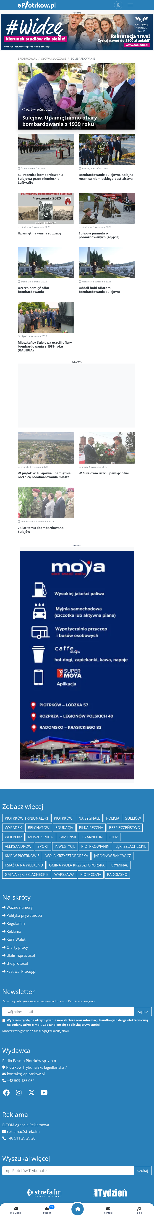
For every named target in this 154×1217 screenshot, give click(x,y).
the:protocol (17, 963)
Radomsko (117, 874)
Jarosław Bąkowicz (112, 855)
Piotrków (63, 818)
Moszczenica (40, 837)
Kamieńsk (67, 837)
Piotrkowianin (95, 846)
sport (43, 846)
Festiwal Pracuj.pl (21, 971)
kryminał (119, 865)
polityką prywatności (84, 1025)
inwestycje (65, 846)
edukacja (64, 827)
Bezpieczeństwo (124, 827)
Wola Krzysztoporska (66, 855)
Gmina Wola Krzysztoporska (76, 865)
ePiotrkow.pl (27, 59)
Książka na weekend (24, 865)
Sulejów (133, 818)
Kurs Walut (16, 939)
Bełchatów (39, 827)
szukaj (142, 1170)
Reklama (14, 931)
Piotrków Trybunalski (26, 818)
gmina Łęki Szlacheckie (26, 874)
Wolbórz (13, 837)
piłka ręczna (91, 827)
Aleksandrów (18, 846)
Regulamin (16, 923)
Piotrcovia (90, 874)
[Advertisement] (76, 396)
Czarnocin (92, 837)
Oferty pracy (17, 947)
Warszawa (64, 874)
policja (112, 818)
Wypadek (13, 827)
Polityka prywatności (24, 915)
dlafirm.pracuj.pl (21, 955)
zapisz (142, 1011)
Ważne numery (20, 907)
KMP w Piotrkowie (22, 855)
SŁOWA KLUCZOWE (53, 59)
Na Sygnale (89, 818)
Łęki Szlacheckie (130, 846)
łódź (113, 837)
